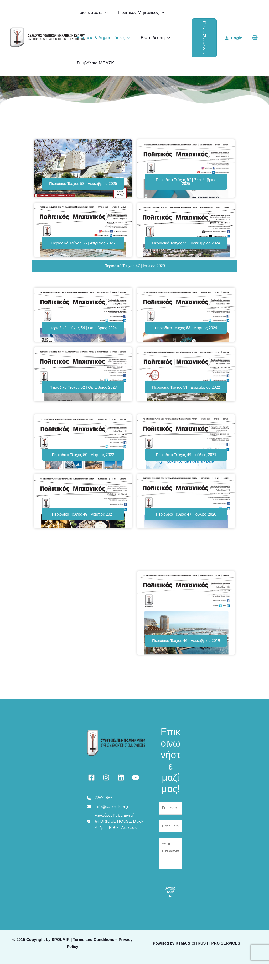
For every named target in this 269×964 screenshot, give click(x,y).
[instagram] (106, 783)
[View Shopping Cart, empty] (255, 38)
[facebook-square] (91, 783)
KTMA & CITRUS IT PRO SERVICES (207, 951)
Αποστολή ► (170, 900)
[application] (104, 12)
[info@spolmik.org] (109, 813)
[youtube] (135, 783)
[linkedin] (121, 783)
